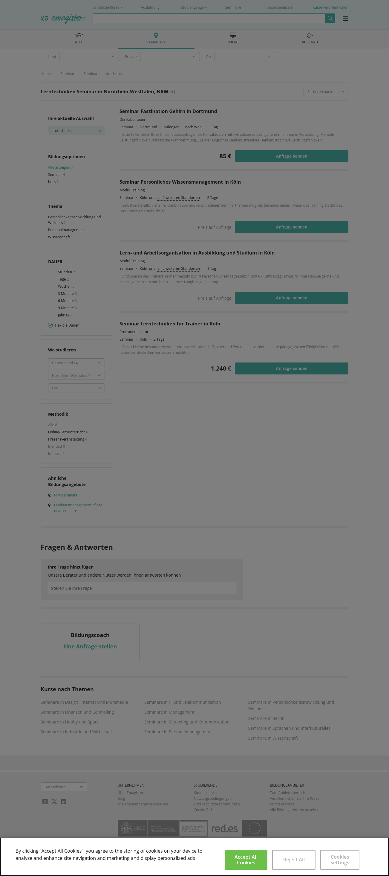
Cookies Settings (339, 860)
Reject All (294, 859)
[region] (194, 857)
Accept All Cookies (246, 860)
